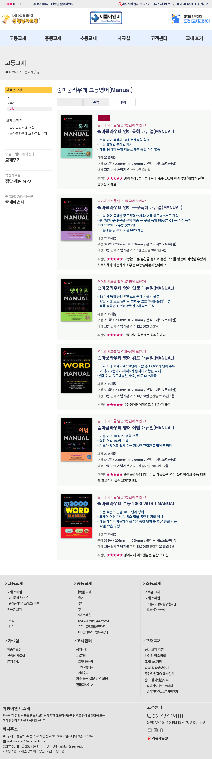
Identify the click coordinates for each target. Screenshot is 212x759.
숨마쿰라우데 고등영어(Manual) (95, 89)
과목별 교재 (14, 89)
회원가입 (201, 4)
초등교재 (88, 38)
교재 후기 (194, 38)
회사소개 (145, 4)
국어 (12, 97)
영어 (39, 72)
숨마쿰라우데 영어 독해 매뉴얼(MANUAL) (135, 131)
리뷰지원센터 (130, 4)
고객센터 (159, 38)
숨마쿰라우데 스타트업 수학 (27, 133)
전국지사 (157, 4)
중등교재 (53, 38)
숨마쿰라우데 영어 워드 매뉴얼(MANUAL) (135, 357)
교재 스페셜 (14, 120)
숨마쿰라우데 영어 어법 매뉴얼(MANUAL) (135, 427)
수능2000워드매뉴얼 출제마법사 (53, 4)
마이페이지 (185, 4)
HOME (13, 72)
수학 (12, 103)
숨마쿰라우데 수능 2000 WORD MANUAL (136, 503)
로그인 (170, 4)
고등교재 (17, 38)
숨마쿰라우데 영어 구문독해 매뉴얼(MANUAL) (139, 207)
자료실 (123, 38)
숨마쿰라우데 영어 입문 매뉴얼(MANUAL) (135, 288)
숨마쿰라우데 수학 (21, 128)
